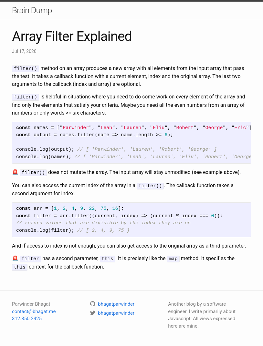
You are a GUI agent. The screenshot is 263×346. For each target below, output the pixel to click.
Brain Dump (32, 10)
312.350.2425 (27, 316)
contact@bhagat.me (34, 308)
